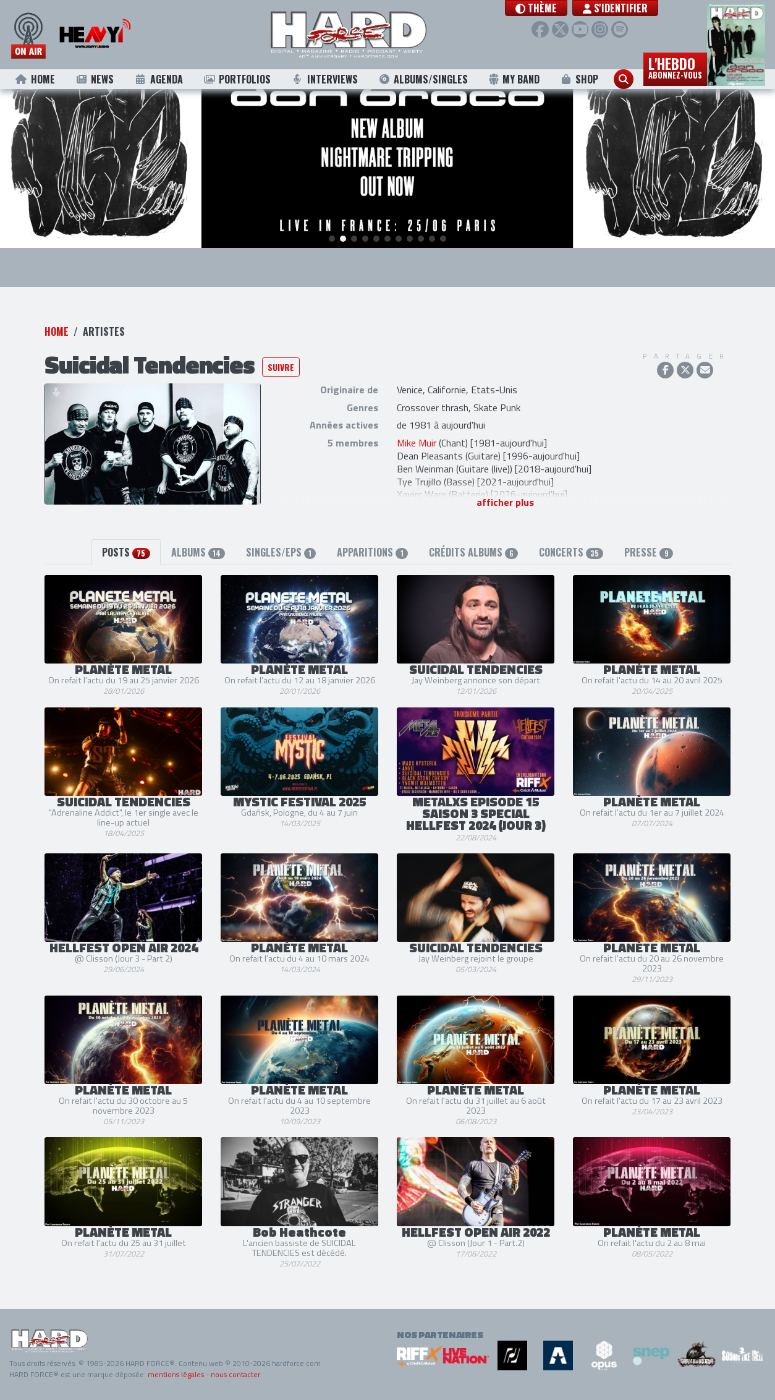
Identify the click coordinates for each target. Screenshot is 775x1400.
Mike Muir (416, 442)
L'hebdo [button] (675, 67)
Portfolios (237, 79)
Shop (578, 79)
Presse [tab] (648, 552)
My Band (514, 79)
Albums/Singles (423, 79)
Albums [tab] (198, 552)
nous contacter (235, 1374)
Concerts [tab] (571, 552)
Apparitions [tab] (372, 552)
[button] (549, 8)
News (94, 79)
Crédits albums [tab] (473, 552)
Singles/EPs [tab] (281, 552)
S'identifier (628, 8)
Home (35, 79)
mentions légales (176, 1374)
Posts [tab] (126, 552)
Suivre (281, 367)
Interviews (324, 79)
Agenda (158, 79)
